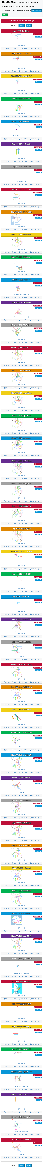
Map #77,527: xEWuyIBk (21, 370)
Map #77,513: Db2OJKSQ (21, 687)
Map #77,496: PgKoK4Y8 (21, 1072)
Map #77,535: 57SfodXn (21, 189)
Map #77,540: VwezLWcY (21, 76)
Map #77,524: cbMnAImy (22, 438)
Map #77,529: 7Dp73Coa (21, 325)
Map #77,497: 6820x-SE (21, 1049)
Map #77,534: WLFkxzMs (21, 212)
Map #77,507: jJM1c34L (21, 823)
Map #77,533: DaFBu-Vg (21, 234)
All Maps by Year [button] (18, 6)
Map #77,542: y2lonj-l (21, 31)
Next (21, 25)
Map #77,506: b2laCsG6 (21, 845)
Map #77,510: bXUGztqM (21, 755)
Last (29, 25)
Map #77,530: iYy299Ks (21, 302)
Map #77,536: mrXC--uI (21, 167)
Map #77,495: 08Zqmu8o (21, 1094)
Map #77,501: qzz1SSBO (21, 959)
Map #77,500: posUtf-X (21, 981)
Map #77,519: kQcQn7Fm (21, 551)
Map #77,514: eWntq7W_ (21, 664)
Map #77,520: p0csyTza (21, 529)
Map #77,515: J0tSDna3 (21, 642)
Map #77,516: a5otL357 (21, 619)
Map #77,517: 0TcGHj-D (21, 597)
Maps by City (34, 2)
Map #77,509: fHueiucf (21, 778)
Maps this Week (30, 6)
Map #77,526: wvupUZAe (21, 393)
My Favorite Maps (24, 2)
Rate (14, 48)
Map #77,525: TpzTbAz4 (21, 416)
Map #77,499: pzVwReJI (21, 1004)
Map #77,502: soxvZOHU (21, 936)
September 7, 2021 (8, 10)
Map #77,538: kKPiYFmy (21, 121)
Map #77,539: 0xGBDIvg (21, 99)
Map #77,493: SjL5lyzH (21, 1140)
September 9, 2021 (24, 10)
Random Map (36, 10)
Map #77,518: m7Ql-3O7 (21, 574)
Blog (5, 14)
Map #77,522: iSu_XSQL (21, 483)
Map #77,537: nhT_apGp (22, 144)
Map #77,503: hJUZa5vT (21, 913)
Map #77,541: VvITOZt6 (21, 53)
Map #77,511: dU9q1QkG (21, 732)
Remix (7, 48)
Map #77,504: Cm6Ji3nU (21, 891)
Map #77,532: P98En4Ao (21, 257)
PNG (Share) (34, 48)
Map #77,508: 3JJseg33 (21, 800)
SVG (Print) (23, 48)
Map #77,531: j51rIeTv (21, 280)
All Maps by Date (7, 6)
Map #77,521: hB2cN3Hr (21, 506)
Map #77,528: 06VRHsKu (21, 348)
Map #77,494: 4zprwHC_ (21, 1117)
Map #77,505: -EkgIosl (21, 868)
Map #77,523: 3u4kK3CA (21, 461)
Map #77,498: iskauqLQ (21, 1026)
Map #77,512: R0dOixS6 (21, 710)
